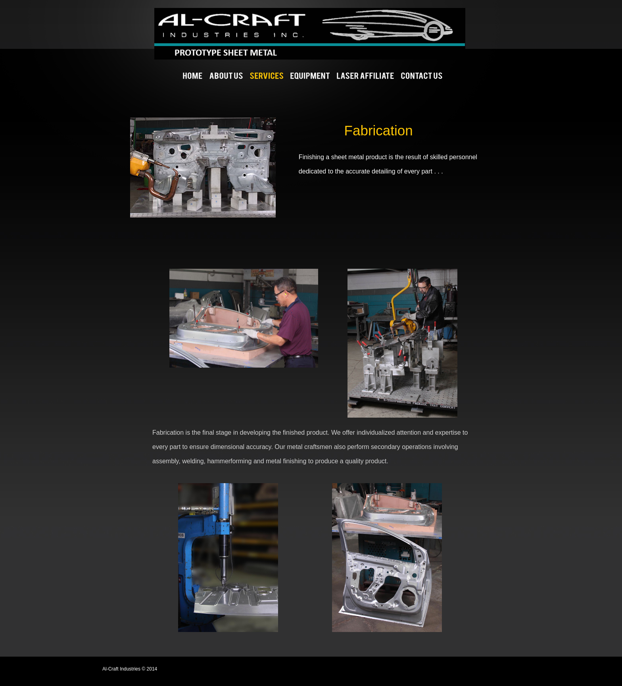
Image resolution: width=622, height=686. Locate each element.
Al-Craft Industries (364, 34)
